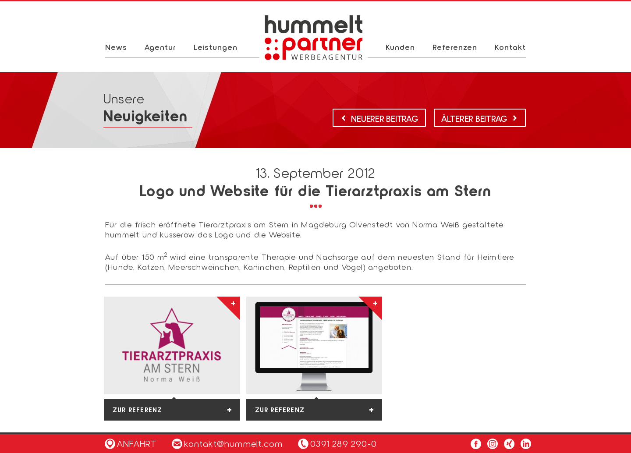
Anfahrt (130, 443)
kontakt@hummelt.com (227, 443)
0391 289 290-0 (343, 443)
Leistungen (216, 47)
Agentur (160, 47)
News (116, 47)
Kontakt (510, 47)
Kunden (400, 47)
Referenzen (454, 47)
